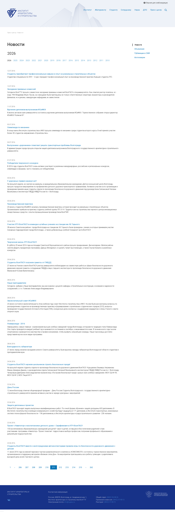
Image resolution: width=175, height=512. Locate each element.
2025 (15, 60)
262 (91, 467)
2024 (22, 60)
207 (26, 467)
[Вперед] (86, 467)
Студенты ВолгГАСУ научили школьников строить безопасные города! (38, 364)
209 (40, 467)
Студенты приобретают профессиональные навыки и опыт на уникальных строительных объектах (51, 74)
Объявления (139, 49)
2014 (83, 60)
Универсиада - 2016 (16, 324)
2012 (95, 60)
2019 (52, 60)
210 (46, 467)
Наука (137, 10)
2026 (9, 60)
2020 (46, 60)
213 (67, 467)
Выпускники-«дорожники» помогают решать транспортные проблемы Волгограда (44, 145)
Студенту (113, 10)
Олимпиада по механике (18, 127)
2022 (34, 60)
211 (53, 467)
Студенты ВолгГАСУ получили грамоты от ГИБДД (29, 262)
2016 (71, 60)
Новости (138, 45)
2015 (77, 60)
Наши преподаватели (16, 283)
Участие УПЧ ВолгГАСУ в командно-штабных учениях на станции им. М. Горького (43, 224)
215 (80, 467)
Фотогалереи (139, 57)
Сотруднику (126, 10)
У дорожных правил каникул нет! (22, 181)
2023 (28, 60)
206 (20, 467)
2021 (40, 60)
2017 (64, 60)
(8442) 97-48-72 (110, 502)
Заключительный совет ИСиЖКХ (21, 301)
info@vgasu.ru (69, 502)
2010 (107, 60)
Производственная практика (20, 204)
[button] (2, 511)
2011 (101, 60)
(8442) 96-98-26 (112, 497)
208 (33, 467)
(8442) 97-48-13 (118, 500)
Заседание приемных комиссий (21, 89)
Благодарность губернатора (19, 346)
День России (13, 387)
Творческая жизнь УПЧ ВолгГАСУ (22, 242)
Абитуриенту (100, 10)
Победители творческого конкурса (22, 163)
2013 (89, 60)
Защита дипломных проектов (20, 405)
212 (60, 467)
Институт (87, 10)
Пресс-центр (156, 10)
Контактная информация (57, 492)
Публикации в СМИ (142, 53)
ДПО (145, 10)
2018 (58, 60)
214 (73, 467)
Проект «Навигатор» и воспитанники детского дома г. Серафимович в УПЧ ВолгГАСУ (45, 425)
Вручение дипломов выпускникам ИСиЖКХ (26, 109)
